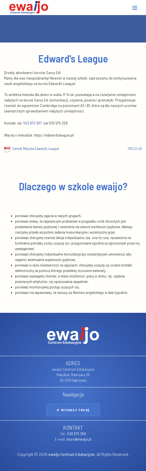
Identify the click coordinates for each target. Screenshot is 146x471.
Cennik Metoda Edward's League (77, 148)
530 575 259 (76, 433)
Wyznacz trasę (73, 410)
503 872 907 (32, 123)
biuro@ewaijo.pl (79, 439)
